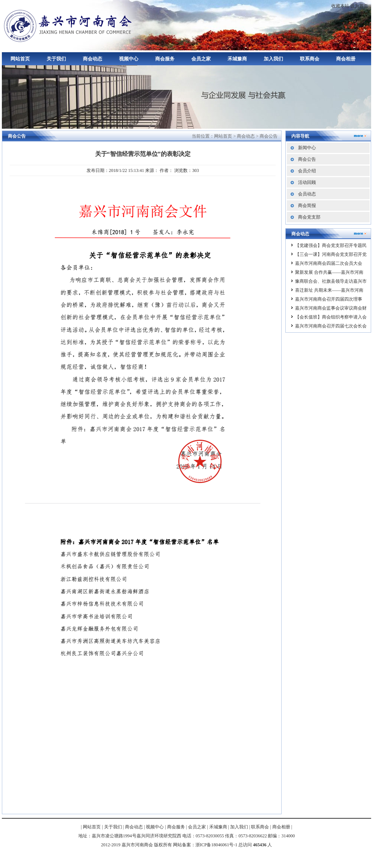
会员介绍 (307, 170)
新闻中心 (307, 147)
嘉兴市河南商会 (69, 25)
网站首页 (20, 59)
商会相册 (345, 59)
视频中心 (128, 59)
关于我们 (56, 59)
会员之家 (201, 59)
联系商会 (309, 59)
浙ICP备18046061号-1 (216, 844)
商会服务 (165, 59)
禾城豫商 (237, 59)
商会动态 (92, 59)
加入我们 (273, 59)
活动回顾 (307, 182)
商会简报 (307, 205)
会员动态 (307, 194)
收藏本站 (340, 6)
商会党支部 (309, 217)
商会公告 (269, 136)
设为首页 (359, 6)
